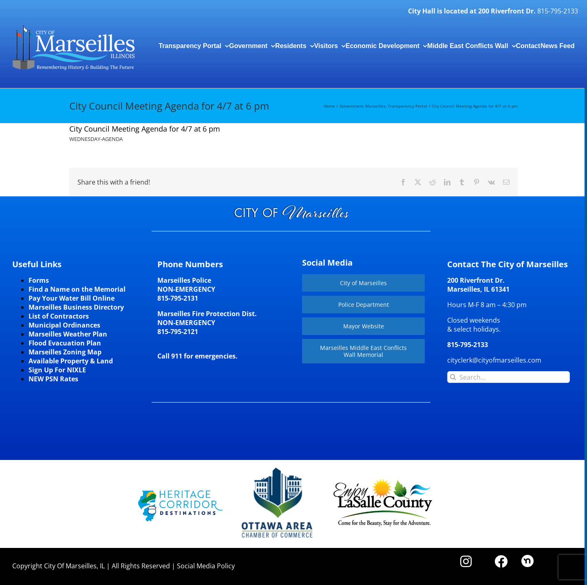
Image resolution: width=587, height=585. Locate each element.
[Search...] (508, 377)
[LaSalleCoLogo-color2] (382, 481)
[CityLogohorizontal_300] (73, 25)
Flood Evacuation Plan (65, 343)
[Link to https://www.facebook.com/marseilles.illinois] (501, 561)
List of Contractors (59, 316)
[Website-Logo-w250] (278, 467)
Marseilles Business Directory (76, 307)
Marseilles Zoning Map (65, 351)
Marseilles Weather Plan (68, 334)
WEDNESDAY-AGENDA (96, 139)
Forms (39, 280)
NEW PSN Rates (53, 378)
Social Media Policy (206, 565)
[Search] (453, 377)
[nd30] (527, 558)
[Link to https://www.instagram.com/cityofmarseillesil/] (466, 561)
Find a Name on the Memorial (77, 289)
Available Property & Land (71, 360)
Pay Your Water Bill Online (72, 298)
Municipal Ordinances (64, 325)
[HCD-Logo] (180, 493)
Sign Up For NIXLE (57, 369)
